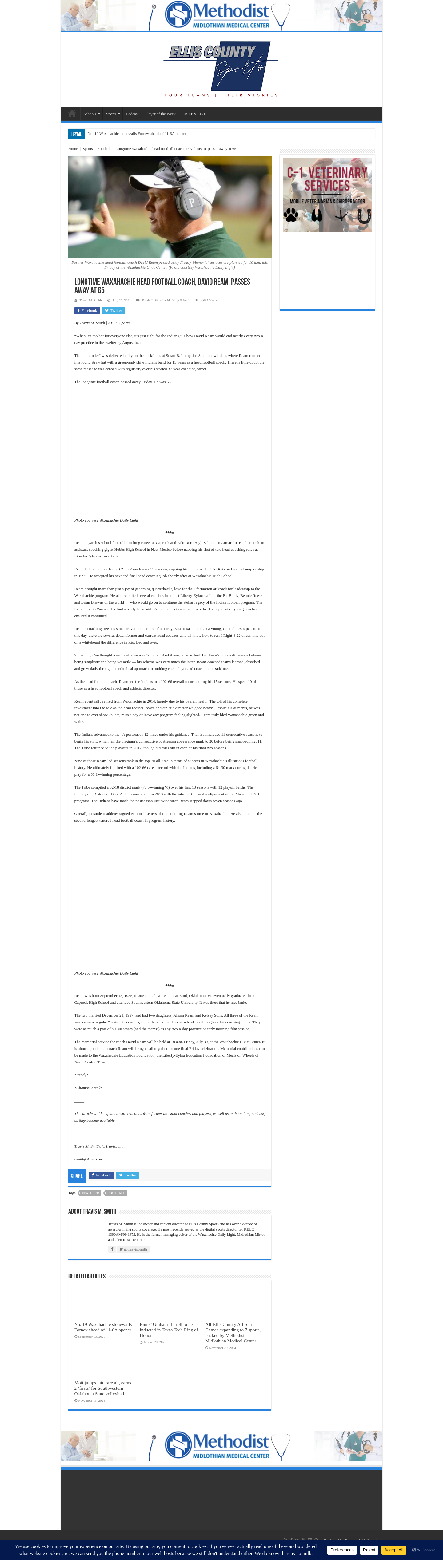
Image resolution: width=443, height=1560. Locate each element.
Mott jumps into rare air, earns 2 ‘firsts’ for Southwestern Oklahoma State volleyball (102, 1388)
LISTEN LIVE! (195, 114)
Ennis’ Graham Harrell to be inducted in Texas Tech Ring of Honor (169, 1330)
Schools (90, 114)
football (116, 1193)
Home (73, 148)
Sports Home (72, 113)
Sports (111, 114)
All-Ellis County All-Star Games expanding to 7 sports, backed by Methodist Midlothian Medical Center (233, 1332)
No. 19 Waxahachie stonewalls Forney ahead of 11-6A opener (137, 133)
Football (104, 148)
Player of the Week (160, 114)
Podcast (132, 114)
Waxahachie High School (172, 300)
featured (90, 1193)
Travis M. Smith (91, 300)
